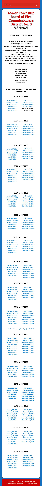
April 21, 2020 (12, 224)
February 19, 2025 (12, 102)
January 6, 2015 (12, 338)
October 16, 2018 (28, 271)
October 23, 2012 (28, 416)
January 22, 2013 (12, 388)
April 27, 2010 (12, 463)
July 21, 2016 (28, 311)
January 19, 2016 (12, 311)
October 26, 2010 (28, 461)
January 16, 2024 (12, 125)
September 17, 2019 (28, 244)
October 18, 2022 (28, 175)
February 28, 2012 (12, 412)
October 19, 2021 (28, 202)
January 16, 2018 (12, 265)
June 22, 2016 (12, 323)
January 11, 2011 (12, 432)
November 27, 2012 (28, 418)
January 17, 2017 (12, 287)
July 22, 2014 (28, 366)
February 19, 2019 (12, 244)
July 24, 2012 (28, 410)
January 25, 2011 (12, 434)
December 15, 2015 (28, 350)
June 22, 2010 (12, 467)
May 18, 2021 (12, 204)
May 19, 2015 (12, 352)
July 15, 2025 (28, 100)
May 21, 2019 (12, 250)
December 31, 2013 (28, 400)
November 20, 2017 (28, 295)
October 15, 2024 (28, 131)
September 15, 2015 (28, 342)
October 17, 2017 (28, 293)
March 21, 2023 (12, 153)
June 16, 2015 (12, 354)
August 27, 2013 (28, 390)
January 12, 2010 (12, 455)
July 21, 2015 (28, 338)
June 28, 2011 (12, 444)
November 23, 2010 (28, 463)
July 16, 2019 (28, 240)
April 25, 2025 (12, 106)
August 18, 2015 (28, 340)
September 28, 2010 (28, 459)
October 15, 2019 (28, 246)
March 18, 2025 (12, 104)
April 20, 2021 (12, 202)
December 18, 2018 (28, 275)
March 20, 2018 (12, 269)
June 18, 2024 (12, 135)
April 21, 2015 (12, 350)
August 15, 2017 (28, 289)
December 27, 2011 (28, 442)
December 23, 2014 (28, 376)
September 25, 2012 (28, 414)
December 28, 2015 (28, 352)
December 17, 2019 (28, 250)
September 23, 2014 (28, 370)
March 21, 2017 (12, 293)
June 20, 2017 (12, 299)
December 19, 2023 (28, 158)
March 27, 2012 (12, 416)
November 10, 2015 (28, 346)
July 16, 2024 (28, 125)
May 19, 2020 (12, 226)
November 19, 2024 (28, 133)
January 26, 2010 (12, 457)
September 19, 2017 (28, 291)
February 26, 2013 (12, 390)
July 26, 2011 (28, 432)
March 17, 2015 (12, 346)
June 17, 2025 (12, 110)
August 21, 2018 (28, 267)
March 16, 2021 (12, 200)
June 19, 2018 (12, 275)
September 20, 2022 (28, 173)
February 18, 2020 (12, 220)
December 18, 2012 (28, 420)
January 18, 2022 (12, 169)
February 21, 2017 (12, 291)
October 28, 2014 (28, 372)
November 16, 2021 (28, 204)
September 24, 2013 (28, 392)
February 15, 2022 (12, 171)
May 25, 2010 (12, 465)
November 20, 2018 (28, 273)
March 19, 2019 (12, 246)
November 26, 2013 (28, 396)
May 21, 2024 (12, 133)
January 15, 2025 (12, 100)
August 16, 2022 (28, 171)
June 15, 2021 (12, 206)
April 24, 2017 (12, 295)
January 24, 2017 (12, 289)
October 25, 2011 (28, 438)
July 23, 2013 (28, 388)
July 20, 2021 (28, 196)
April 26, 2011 (12, 440)
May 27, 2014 (12, 374)
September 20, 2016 (28, 315)
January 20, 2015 (12, 340)
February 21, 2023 (12, 151)
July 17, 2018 (28, 265)
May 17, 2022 (12, 177)
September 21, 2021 (28, 200)
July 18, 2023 (28, 148)
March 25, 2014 (12, 370)
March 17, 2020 (12, 222)
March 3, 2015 (12, 344)
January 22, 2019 (12, 242)
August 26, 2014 (28, 368)
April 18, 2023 (12, 155)
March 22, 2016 (12, 315)
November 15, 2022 (28, 177)
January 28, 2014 (12, 366)
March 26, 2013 (12, 392)
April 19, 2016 (12, 317)
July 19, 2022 (28, 169)
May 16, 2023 (12, 157)
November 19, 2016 (28, 319)
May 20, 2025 (12, 108)
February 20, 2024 (12, 127)
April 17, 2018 (12, 271)
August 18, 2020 (28, 220)
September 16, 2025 (28, 104)
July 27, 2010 (28, 455)
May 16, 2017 (12, 297)
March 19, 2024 (12, 129)
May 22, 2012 (12, 420)
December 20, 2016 (28, 321)
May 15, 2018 (12, 273)
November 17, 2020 (28, 226)
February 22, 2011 (12, 436)
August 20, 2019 (28, 242)
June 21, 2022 (12, 179)
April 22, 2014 (12, 372)
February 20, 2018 (12, 267)
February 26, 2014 (12, 368)
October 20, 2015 (28, 344)
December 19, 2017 (28, 297)
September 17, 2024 (28, 129)
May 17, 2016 (12, 319)
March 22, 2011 (12, 438)
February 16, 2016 (12, 313)
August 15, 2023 (28, 150)
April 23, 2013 (12, 394)
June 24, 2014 (12, 376)
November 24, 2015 (28, 348)
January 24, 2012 (12, 410)
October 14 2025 (28, 106)
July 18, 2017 (28, 287)
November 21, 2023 (28, 156)
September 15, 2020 (28, 222)
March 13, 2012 (12, 414)
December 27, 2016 (28, 323)
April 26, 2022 (12, 175)
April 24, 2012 (12, 418)
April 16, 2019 (12, 248)
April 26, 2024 (12, 131)
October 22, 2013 (28, 394)
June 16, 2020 (12, 228)
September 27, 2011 (28, 436)
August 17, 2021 (28, 198)
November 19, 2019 (28, 248)
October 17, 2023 (28, 154)
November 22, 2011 (28, 440)
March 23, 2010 (12, 461)
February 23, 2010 (12, 459)
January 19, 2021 (12, 196)
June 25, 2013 (12, 398)
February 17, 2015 (12, 342)
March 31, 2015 (12, 348)
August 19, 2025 (28, 102)
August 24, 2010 (28, 457)
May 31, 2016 (12, 321)
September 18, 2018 (28, 269)
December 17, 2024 (28, 135)
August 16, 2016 (28, 313)
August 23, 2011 (28, 434)
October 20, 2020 (28, 224)
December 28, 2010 (28, 465)
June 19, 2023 (12, 159)
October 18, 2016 (28, 317)
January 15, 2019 (12, 240)
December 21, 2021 (28, 206)
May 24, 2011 (12, 442)
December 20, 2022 (28, 179)
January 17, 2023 (12, 149)
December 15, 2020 (28, 228)
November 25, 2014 (28, 374)
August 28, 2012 (28, 412)
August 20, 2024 (28, 127)
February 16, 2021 (12, 198)
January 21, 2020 (12, 218)
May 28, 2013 (12, 396)
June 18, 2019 (12, 252)
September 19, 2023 (28, 152)
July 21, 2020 (28, 218)
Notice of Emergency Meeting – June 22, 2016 (21, 329)
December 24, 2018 (28, 277)
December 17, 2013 (28, 398)
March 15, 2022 (12, 173)
